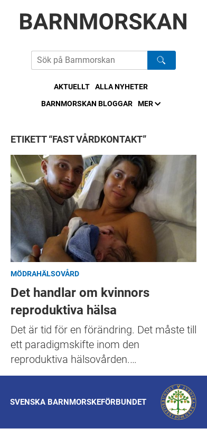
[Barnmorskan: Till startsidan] (103, 21)
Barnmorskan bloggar (87, 103)
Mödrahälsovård (45, 273)
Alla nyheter (121, 86)
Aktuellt (72, 86)
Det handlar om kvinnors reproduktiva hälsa (103, 208)
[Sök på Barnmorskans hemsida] (89, 60)
